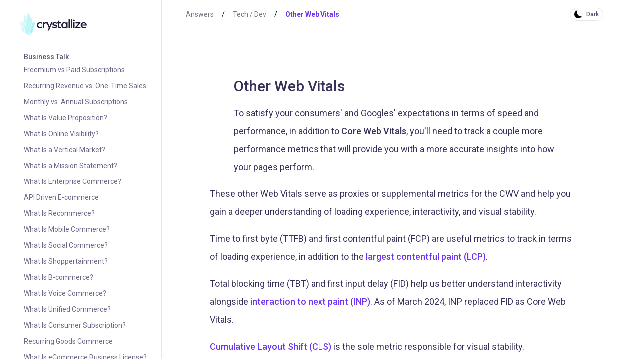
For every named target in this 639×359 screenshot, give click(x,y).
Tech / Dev (249, 14)
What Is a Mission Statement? (70, 166)
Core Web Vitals (373, 131)
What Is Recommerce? (59, 213)
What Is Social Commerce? (66, 245)
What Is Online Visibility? (61, 134)
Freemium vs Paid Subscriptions (74, 70)
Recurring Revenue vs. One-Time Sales (85, 86)
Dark (592, 14)
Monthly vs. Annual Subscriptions (76, 102)
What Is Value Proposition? (65, 118)
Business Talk (46, 57)
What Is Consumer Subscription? (75, 325)
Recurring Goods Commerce (68, 341)
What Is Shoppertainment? (66, 261)
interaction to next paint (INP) (310, 301)
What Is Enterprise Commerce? (72, 181)
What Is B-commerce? (58, 277)
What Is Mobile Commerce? (67, 229)
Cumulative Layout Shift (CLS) (270, 346)
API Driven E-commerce (61, 197)
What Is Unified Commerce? (67, 309)
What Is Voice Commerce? (65, 293)
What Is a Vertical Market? (64, 150)
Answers (200, 14)
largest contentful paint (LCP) (426, 256)
